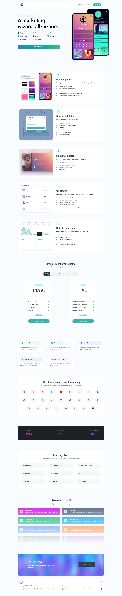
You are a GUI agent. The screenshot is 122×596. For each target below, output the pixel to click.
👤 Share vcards (23, 36)
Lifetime (75, 274)
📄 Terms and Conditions (88, 589)
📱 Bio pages (22, 33)
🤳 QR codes (22, 39)
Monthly (47, 274)
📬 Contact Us (76, 589)
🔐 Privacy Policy (28, 589)
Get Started (39, 47)
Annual (68, 274)
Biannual (61, 274)
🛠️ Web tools (37, 39)
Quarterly (54, 274)
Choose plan (39, 321)
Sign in (88, 4)
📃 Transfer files (52, 33)
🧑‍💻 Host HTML (51, 36)
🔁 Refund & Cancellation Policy (43, 589)
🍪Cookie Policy (66, 589)
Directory (80, 4)
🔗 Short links (37, 33)
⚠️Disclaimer (56, 589)
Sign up (97, 4)
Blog (20, 589)
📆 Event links (37, 36)
